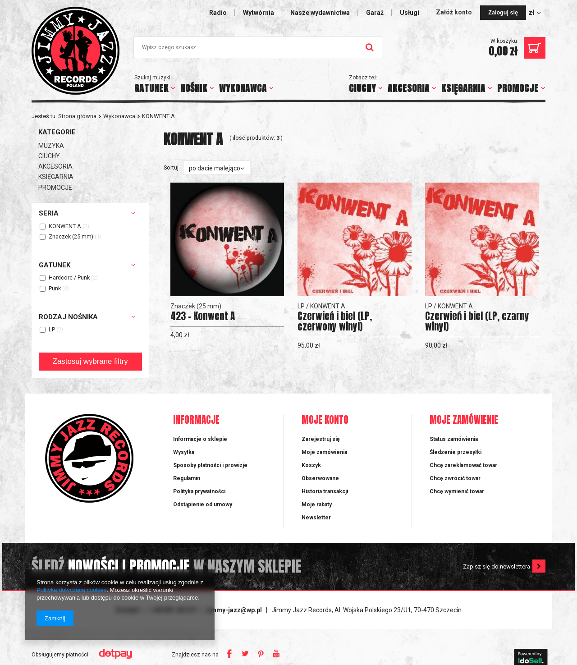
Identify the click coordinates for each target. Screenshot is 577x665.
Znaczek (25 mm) (71, 237)
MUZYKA (51, 145)
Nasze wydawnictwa (320, 12)
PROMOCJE (518, 88)
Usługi (409, 12)
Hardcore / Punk (69, 278)
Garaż (375, 12)
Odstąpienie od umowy (202, 504)
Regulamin (186, 478)
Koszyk (311, 465)
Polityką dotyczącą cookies (71, 590)
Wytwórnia (258, 12)
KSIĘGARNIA (463, 88)
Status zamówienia (454, 439)
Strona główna (77, 116)
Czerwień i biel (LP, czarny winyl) (477, 321)
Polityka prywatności (199, 491)
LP (52, 330)
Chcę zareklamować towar (463, 465)
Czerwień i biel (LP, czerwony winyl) (335, 321)
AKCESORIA (409, 88)
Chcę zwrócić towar (455, 478)
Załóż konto (454, 12)
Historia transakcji (325, 491)
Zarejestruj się (321, 439)
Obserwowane (320, 478)
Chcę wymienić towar (457, 491)
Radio (218, 12)
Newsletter (316, 517)
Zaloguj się (503, 12)
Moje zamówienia (324, 452)
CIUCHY (362, 88)
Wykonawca (119, 116)
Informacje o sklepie (200, 439)
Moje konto (325, 420)
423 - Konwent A (202, 316)
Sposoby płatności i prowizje (210, 465)
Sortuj (171, 167)
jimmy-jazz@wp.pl (234, 610)
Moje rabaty (317, 504)
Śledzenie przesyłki (455, 452)
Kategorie (57, 132)
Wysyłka (183, 452)
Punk (55, 289)
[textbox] (257, 47)
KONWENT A (65, 226)
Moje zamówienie (464, 420)
